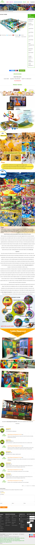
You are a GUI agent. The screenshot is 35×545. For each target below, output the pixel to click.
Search (33, 2)
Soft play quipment (30, 57)
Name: (13, 503)
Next (34, 485)
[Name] (32, 516)
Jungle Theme (30, 29)
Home (7, 2)
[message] (30, 525)
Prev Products (18, 36)
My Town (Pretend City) (30, 25)
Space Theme (30, 37)
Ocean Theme (30, 33)
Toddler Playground (31, 64)
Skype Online (10, 35)
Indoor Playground (18, 2)
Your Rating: (2, 491)
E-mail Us (22, 35)
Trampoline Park (6, 535)
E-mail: (1, 503)
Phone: (25, 503)
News (28, 2)
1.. (24, 485)
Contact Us (8, 4)
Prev (22, 485)
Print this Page (4, 35)
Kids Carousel (30, 53)
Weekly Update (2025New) (31, 20)
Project (24, 2)
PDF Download (16, 35)
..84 (32, 485)
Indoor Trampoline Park (31, 45)
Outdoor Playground (31, 61)
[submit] (28, 528)
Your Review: (2, 494)
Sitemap (1, 530)
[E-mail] (32, 518)
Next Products (24, 36)
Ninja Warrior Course (30, 49)
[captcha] (28, 522)
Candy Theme (30, 40)
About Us (11, 2)
